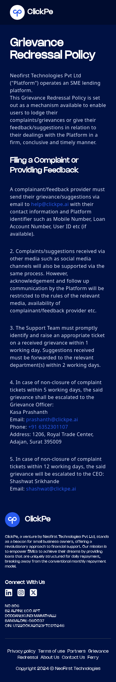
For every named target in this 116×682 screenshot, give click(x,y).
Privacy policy (21, 652)
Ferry (93, 658)
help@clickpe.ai (50, 204)
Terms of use (51, 652)
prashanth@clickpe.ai (52, 419)
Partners (76, 652)
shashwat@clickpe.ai (51, 488)
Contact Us (73, 658)
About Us (50, 658)
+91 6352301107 (48, 426)
